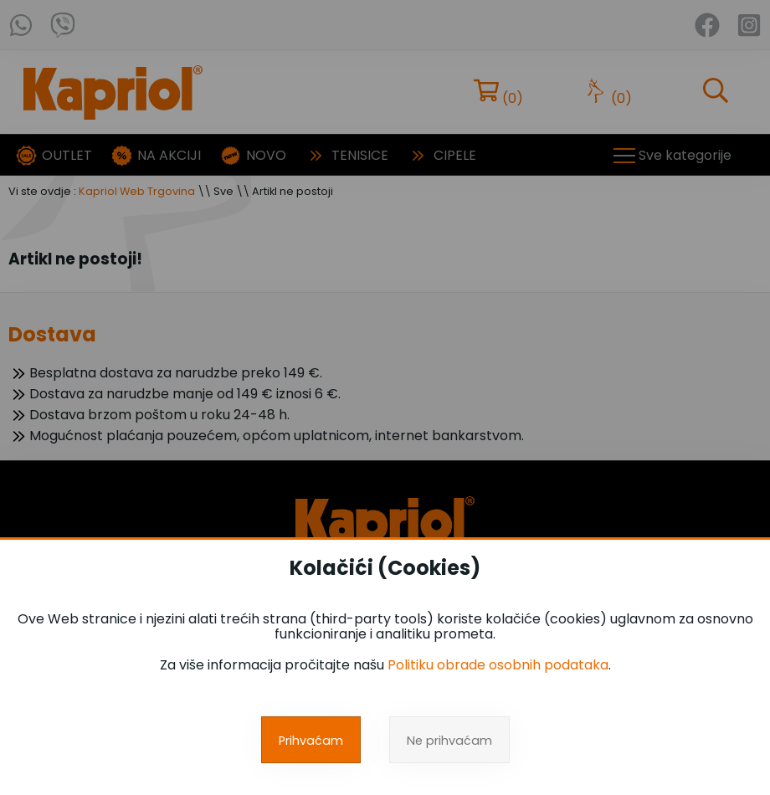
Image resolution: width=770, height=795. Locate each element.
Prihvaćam (311, 740)
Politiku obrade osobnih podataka (498, 664)
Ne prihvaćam (449, 740)
